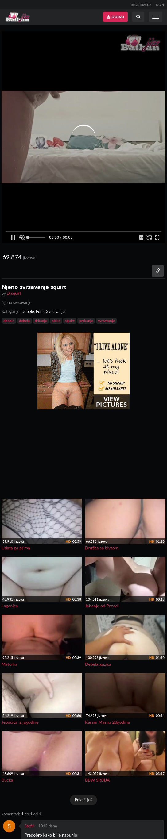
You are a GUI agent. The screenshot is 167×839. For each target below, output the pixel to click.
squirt (70, 320)
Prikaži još (83, 799)
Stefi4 (30, 825)
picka (56, 320)
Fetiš (40, 311)
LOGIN (159, 4)
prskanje (86, 320)
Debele (27, 311)
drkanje (41, 320)
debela (8, 320)
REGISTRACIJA (141, 4)
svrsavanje (106, 320)
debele (24, 320)
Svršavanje (55, 311)
